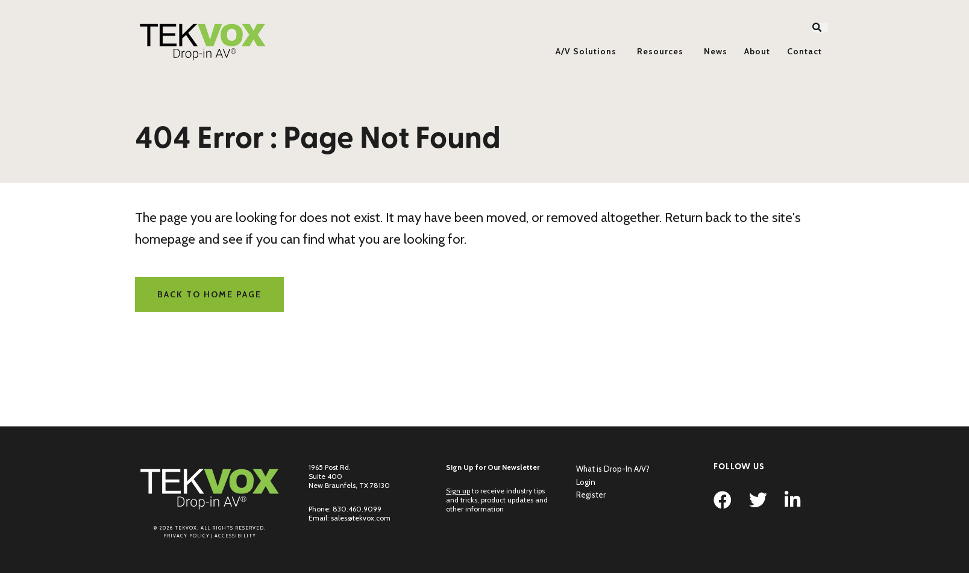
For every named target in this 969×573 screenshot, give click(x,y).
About (757, 51)
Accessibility (235, 536)
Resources (660, 51)
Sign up (458, 490)
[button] (820, 28)
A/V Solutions (586, 51)
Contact (804, 51)
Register (591, 494)
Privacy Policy (186, 536)
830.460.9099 (357, 508)
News (715, 51)
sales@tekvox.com (360, 517)
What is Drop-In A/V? (613, 468)
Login (585, 482)
